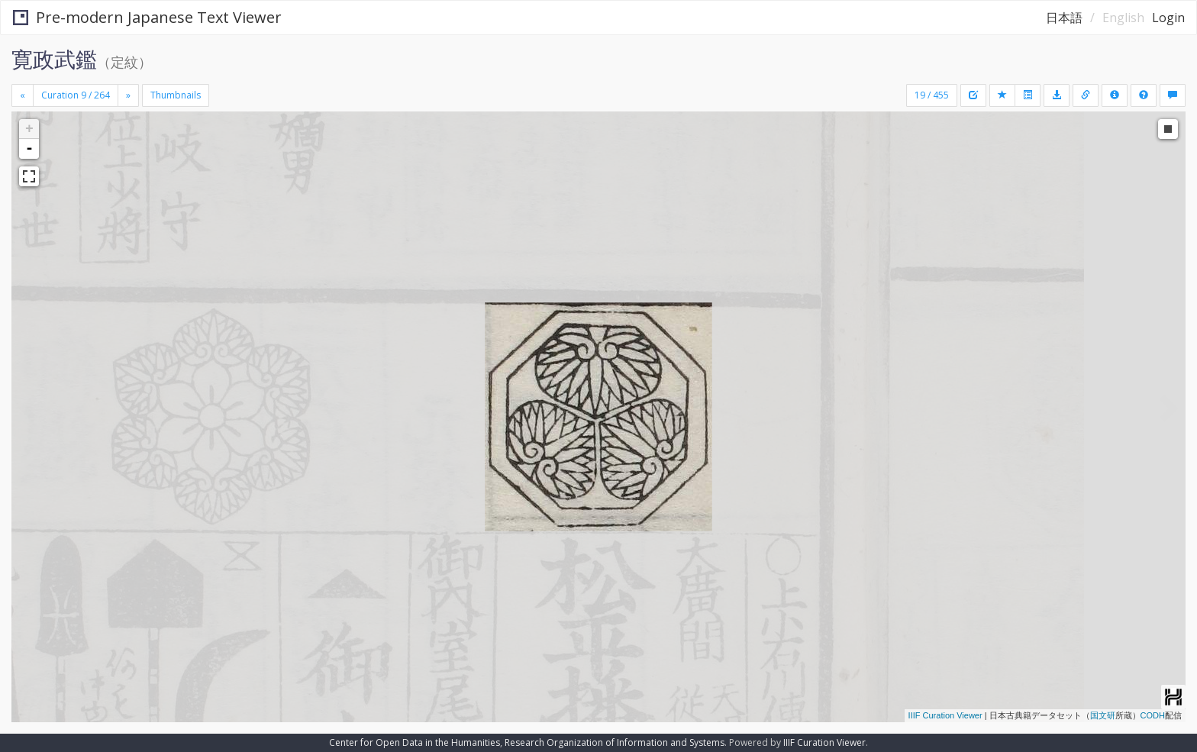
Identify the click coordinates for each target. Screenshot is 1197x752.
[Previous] (22, 95)
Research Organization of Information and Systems (614, 742)
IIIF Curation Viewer (945, 715)
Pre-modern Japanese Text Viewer (147, 17)
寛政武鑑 (54, 58)
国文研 (1102, 715)
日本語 (1064, 17)
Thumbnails (175, 95)
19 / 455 (932, 95)
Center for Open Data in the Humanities (414, 742)
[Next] (128, 95)
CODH (1153, 715)
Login (1168, 17)
